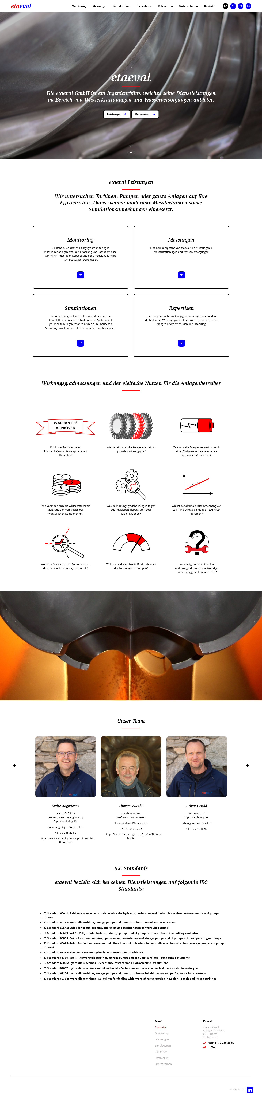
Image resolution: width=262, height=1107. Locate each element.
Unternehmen (188, 6)
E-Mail (212, 1047)
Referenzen (165, 6)
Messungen (100, 6)
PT (240, 6)
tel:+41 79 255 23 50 (221, 1042)
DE (225, 6)
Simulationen (122, 6)
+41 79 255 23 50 (65, 832)
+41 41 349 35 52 (131, 829)
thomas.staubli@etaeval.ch (131, 823)
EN (233, 6)
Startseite (160, 1027)
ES (248, 6)
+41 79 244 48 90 (196, 829)
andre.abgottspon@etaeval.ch (65, 827)
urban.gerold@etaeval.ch (196, 823)
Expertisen (145, 6)
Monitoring (79, 6)
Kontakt (209, 6)
